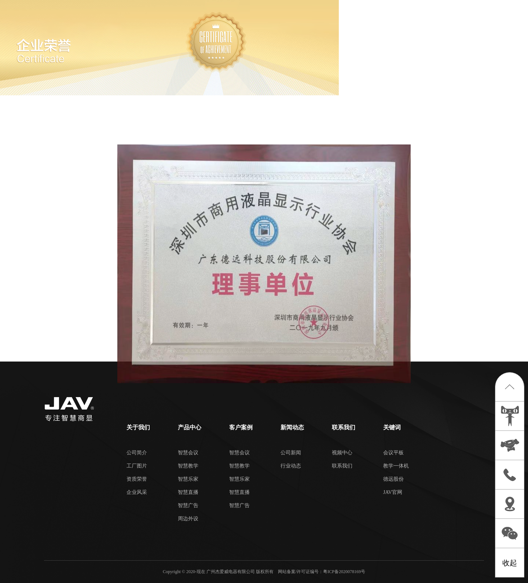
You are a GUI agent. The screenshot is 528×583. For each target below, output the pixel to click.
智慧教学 (188, 466)
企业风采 (136, 492)
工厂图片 (136, 466)
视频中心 (342, 452)
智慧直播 (188, 492)
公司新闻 (290, 452)
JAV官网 (392, 492)
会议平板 (393, 452)
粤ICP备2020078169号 (344, 571)
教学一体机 (396, 466)
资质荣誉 (136, 479)
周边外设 (188, 518)
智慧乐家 (188, 479)
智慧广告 (188, 505)
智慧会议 (188, 452)
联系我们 (342, 466)
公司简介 (136, 452)
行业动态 (290, 466)
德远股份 (393, 479)
